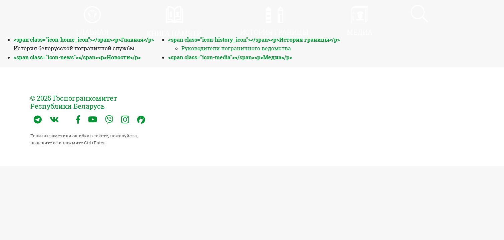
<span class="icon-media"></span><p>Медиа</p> (230, 57)
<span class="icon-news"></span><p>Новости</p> (77, 57)
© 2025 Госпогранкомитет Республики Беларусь (74, 102)
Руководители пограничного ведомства (236, 48)
